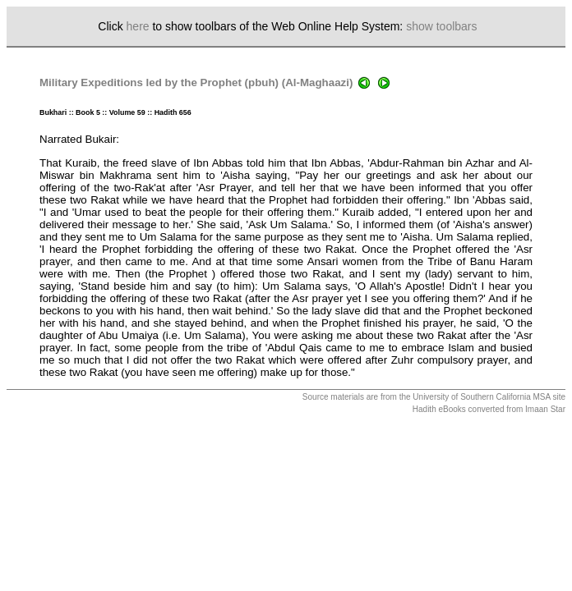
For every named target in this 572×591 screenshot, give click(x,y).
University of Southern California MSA (481, 396)
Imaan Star (545, 409)
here (138, 26)
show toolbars (441, 26)
